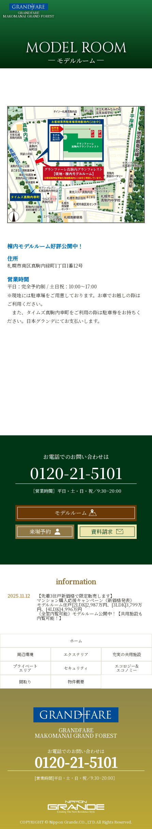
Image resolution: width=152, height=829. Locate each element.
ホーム (76, 640)
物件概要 (76, 681)
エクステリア (76, 654)
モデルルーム (71, 513)
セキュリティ (76, 668)
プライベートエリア (25, 668)
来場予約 (40, 531)
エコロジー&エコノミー (127, 668)
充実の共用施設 (126, 654)
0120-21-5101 (76, 472)
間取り (25, 681)
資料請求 (102, 531)
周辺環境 (25, 654)
